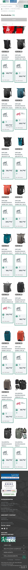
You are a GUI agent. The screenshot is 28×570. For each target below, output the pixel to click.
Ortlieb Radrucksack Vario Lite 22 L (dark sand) (7, 397)
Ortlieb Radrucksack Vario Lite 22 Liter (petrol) (7, 348)
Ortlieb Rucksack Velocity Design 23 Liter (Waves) (7, 56)
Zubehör (6, 8)
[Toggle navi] (1, 1)
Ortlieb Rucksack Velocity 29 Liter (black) (6, 154)
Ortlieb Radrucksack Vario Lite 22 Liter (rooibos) (20, 348)
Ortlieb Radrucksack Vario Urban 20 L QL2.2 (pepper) (7, 299)
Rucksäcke (4, 11)
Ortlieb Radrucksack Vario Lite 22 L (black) (20, 299)
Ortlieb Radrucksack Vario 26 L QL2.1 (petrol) (20, 105)
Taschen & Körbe (15, 8)
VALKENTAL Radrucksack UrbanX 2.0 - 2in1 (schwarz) (20, 395)
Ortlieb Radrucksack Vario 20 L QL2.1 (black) (20, 202)
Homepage (10, 559)
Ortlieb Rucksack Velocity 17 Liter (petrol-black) (20, 154)
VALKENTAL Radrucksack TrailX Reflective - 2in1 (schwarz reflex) (7, 443)
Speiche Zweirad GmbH (16, 565)
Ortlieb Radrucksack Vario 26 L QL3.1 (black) (7, 105)
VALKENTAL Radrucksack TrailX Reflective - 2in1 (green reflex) (20, 443)
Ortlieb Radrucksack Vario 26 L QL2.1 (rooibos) (7, 202)
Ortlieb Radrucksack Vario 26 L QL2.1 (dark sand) (20, 251)
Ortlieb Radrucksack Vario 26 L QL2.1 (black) (20, 56)
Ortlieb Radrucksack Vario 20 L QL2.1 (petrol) (7, 251)
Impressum (17, 559)
